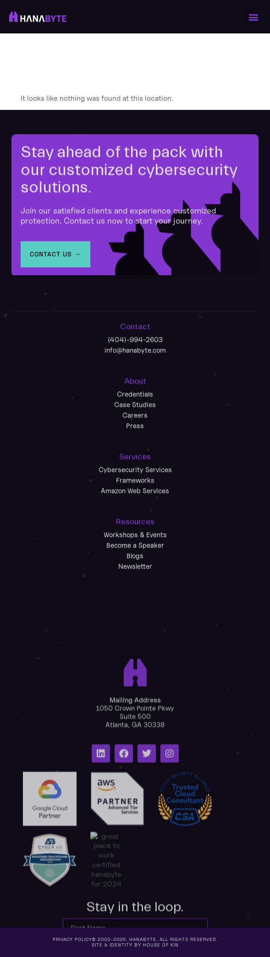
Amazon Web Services (135, 542)
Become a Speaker (135, 597)
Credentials (135, 446)
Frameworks (135, 532)
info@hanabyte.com (135, 402)
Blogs (135, 607)
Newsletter (135, 618)
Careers (135, 467)
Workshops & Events (135, 586)
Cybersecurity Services (135, 521)
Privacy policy (72, 939)
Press (135, 477)
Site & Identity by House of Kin (135, 945)
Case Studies (135, 456)
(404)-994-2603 (135, 391)
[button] (253, 16)
